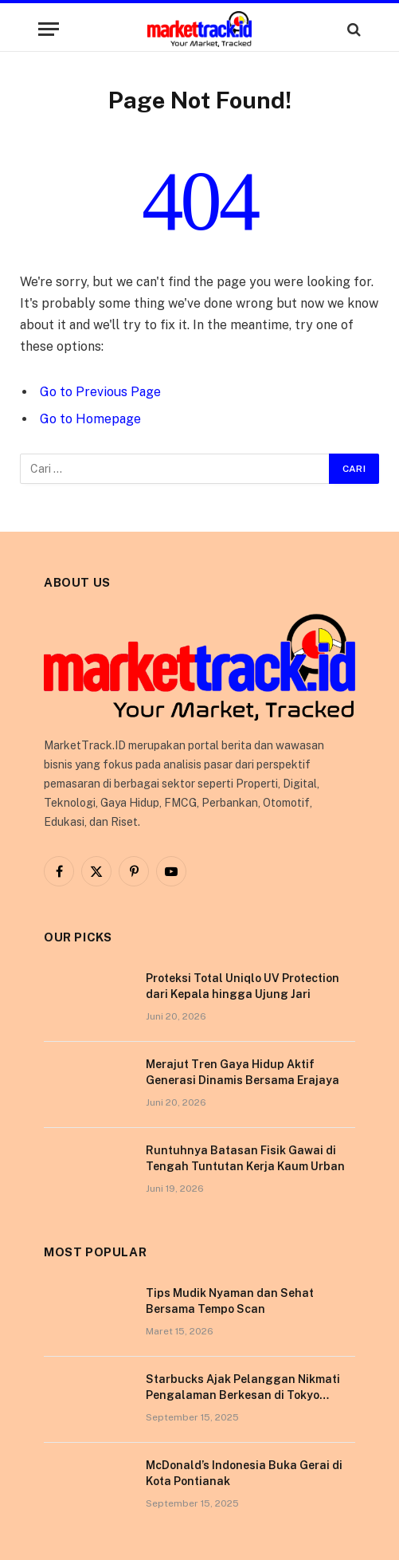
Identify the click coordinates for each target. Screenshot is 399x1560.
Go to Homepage (90, 418)
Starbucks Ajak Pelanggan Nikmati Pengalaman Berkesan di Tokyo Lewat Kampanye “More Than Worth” (246, 1395)
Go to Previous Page (100, 391)
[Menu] (48, 29)
